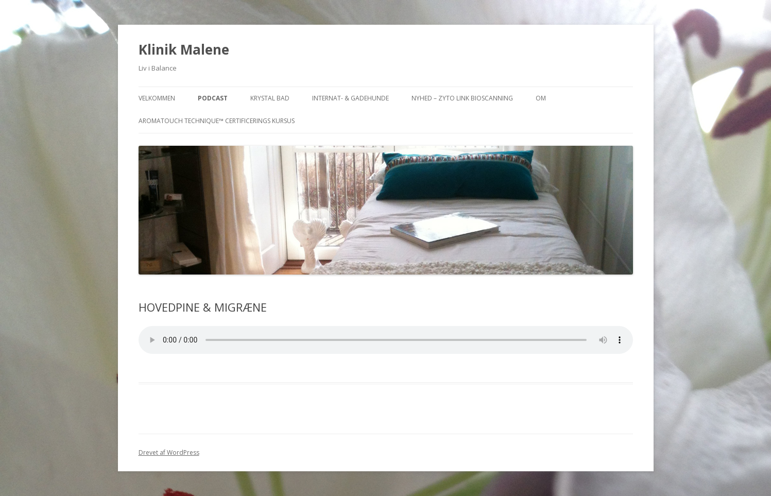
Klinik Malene (184, 49)
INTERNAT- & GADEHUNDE (350, 98)
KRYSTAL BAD (269, 98)
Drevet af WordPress (169, 452)
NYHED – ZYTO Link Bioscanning (462, 98)
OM (541, 98)
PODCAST (213, 98)
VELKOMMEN (157, 98)
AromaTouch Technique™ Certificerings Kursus (217, 120)
